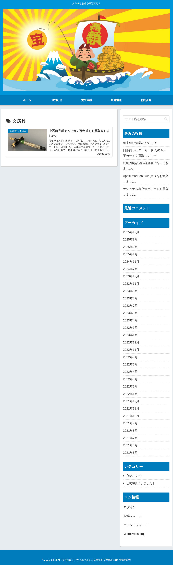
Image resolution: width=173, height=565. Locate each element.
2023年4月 (130, 320)
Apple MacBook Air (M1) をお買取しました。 (146, 178)
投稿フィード (133, 516)
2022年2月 (130, 386)
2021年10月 (131, 416)
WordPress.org (134, 534)
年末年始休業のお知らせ (139, 143)
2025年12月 (131, 232)
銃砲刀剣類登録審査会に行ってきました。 (146, 165)
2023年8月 (130, 298)
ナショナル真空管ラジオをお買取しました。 (146, 191)
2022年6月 (130, 364)
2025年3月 (130, 239)
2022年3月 (130, 379)
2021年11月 (131, 408)
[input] (146, 119)
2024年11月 (131, 261)
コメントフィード (136, 525)
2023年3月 (130, 327)
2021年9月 (130, 423)
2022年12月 (131, 342)
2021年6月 (130, 445)
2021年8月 (130, 430)
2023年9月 (130, 291)
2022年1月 (130, 394)
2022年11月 (131, 349)
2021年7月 (130, 438)
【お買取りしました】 (140, 483)
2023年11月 (131, 283)
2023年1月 (130, 335)
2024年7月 (130, 269)
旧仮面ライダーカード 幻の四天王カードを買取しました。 (144, 153)
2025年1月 (130, 254)
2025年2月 (130, 247)
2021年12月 (131, 401)
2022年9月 (130, 357)
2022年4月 (130, 371)
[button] (166, 119)
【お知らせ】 (134, 476)
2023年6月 (130, 313)
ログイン (130, 507)
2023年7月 (130, 305)
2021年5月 (130, 452)
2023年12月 (131, 276)
